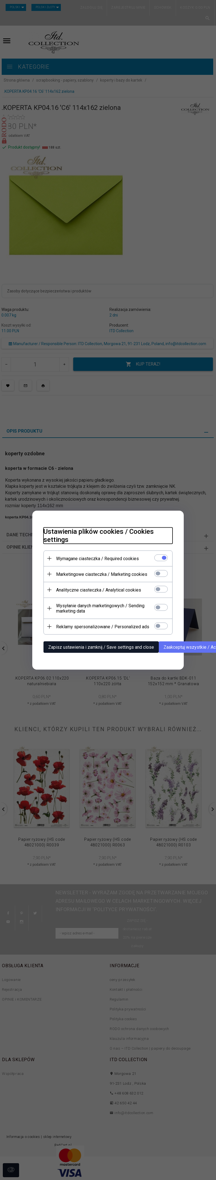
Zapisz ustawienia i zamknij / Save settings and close (101, 647)
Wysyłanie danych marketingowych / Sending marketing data (100, 608)
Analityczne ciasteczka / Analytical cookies (98, 589)
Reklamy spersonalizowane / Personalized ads (102, 626)
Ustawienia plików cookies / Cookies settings (98, 535)
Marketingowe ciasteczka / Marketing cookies (101, 574)
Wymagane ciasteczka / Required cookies (97, 558)
